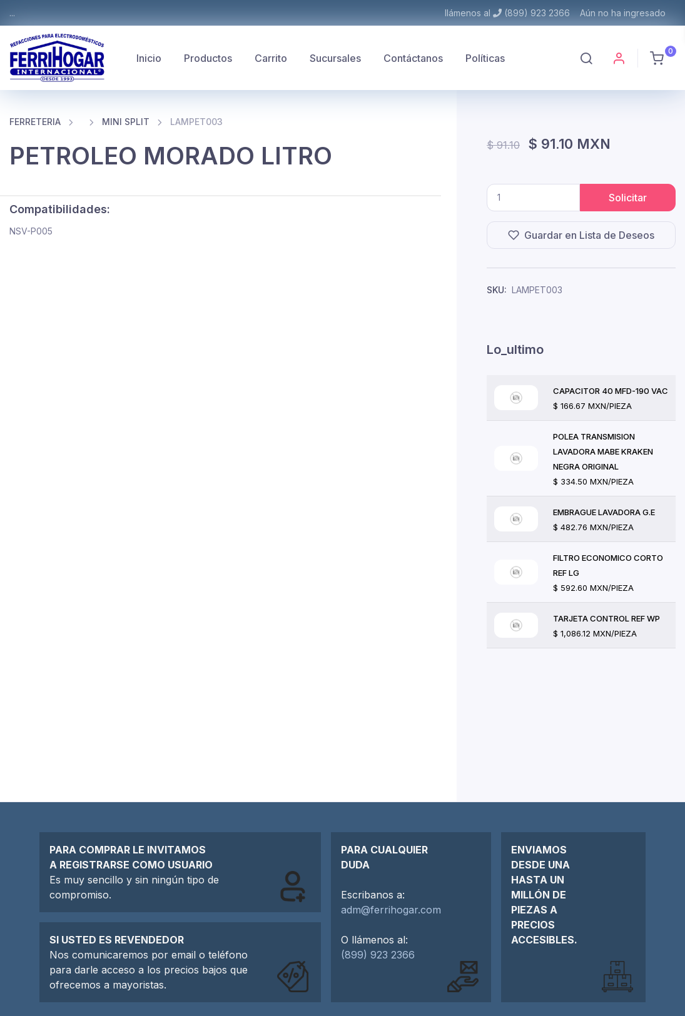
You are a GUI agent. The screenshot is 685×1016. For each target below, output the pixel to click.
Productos (208, 58)
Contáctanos (413, 58)
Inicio (148, 58)
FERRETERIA (35, 121)
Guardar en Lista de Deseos (581, 235)
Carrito (271, 58)
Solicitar (628, 197)
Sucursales (335, 58)
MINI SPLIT (126, 121)
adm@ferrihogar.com (391, 909)
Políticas (485, 58)
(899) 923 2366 (378, 954)
